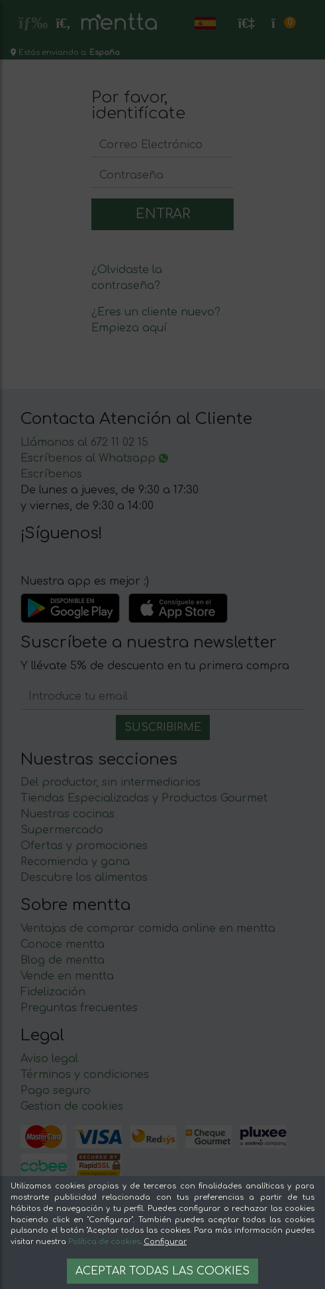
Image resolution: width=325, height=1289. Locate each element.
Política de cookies (104, 1241)
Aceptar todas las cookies (162, 1271)
